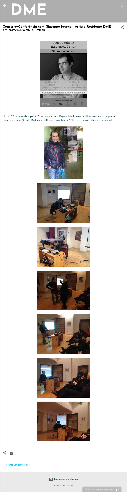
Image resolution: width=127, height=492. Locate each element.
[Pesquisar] (122, 7)
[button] (122, 28)
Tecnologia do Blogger (63, 479)
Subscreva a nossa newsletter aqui (102, 489)
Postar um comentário (18, 465)
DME (29, 11)
